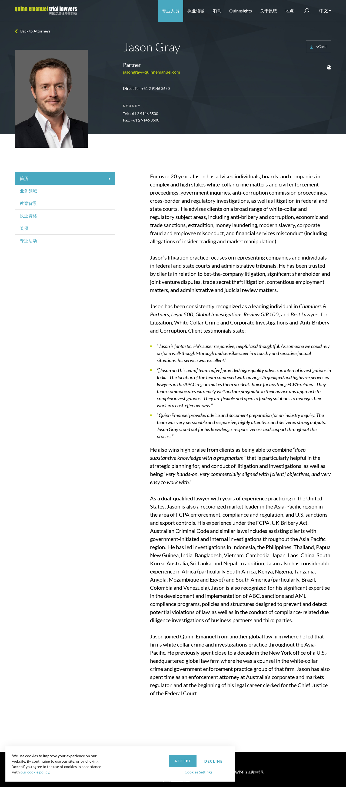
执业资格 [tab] (28, 215)
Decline (157, 758)
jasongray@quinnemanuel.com (151, 71)
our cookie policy (36, 770)
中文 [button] (323, 10)
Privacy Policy (185, 772)
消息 (216, 10)
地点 (289, 10)
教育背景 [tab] (28, 203)
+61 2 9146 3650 (155, 88)
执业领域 (196, 10)
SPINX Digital (180, 780)
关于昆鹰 (268, 10)
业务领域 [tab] (28, 190)
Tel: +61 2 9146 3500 (140, 113)
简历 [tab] (24, 178)
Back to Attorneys (35, 31)
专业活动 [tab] (28, 240)
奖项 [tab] (24, 228)
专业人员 (170, 10)
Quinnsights (240, 10)
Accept (125, 758)
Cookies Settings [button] (141, 769)
